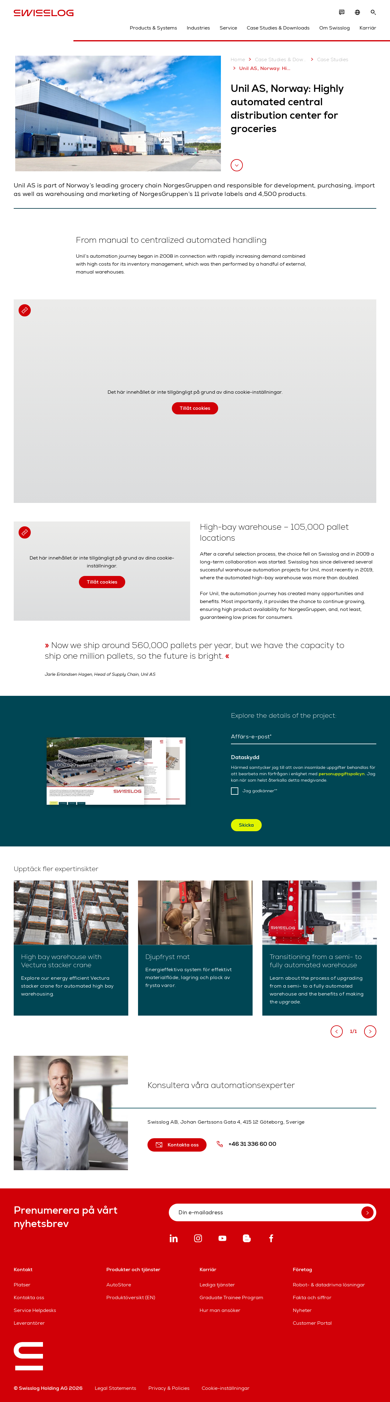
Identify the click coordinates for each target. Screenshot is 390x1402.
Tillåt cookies (195, 408)
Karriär (368, 28)
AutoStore (118, 1285)
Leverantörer (29, 1323)
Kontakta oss (29, 1297)
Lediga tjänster (217, 1285)
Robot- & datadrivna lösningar (329, 1285)
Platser (22, 1285)
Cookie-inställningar (226, 1388)
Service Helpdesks (35, 1310)
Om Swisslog (334, 28)
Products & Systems (153, 28)
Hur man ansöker (220, 1310)
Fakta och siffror (312, 1297)
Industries (198, 28)
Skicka (246, 825)
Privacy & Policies (169, 1388)
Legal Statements (115, 1388)
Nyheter (302, 1310)
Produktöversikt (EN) (130, 1297)
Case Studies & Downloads (278, 28)
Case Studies (329, 59)
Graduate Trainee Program (231, 1297)
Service (228, 28)
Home (238, 59)
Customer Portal (312, 1323)
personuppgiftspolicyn (342, 773)
